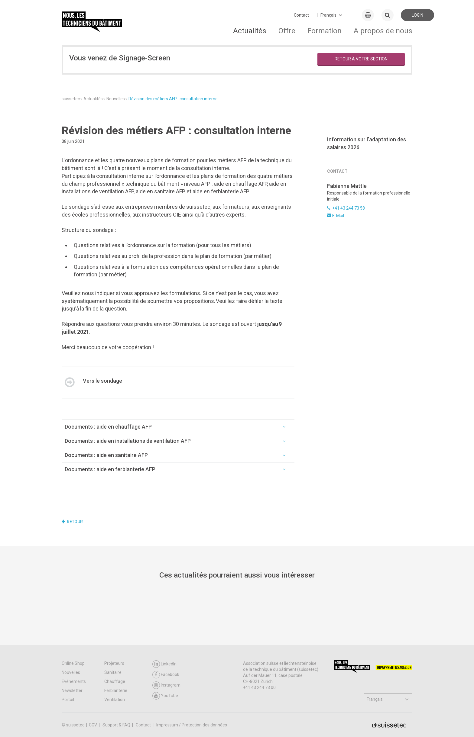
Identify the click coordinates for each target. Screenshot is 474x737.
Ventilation (114, 699)
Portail (68, 699)
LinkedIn (164, 664)
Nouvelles (71, 672)
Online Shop (73, 663)
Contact (301, 15)
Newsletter (72, 690)
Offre (286, 30)
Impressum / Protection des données (191, 725)
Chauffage (114, 681)
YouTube (165, 696)
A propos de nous (383, 30)
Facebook (165, 674)
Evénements (74, 681)
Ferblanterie (115, 690)
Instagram (166, 685)
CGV (93, 725)
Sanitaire (113, 672)
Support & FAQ (116, 725)
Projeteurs (114, 663)
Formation (324, 30)
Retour (72, 521)
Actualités (249, 30)
